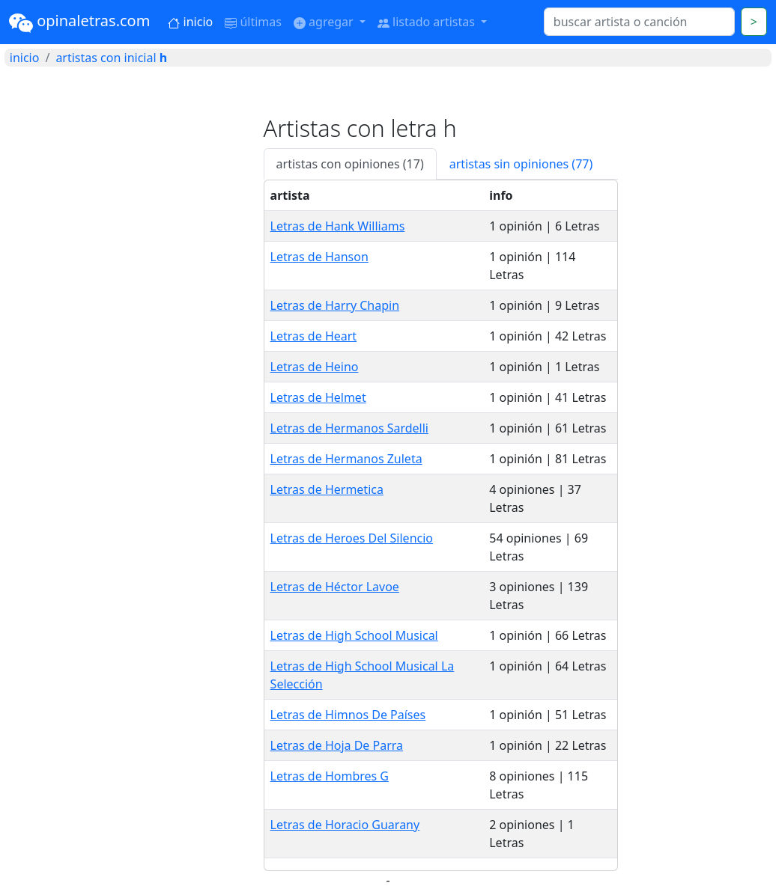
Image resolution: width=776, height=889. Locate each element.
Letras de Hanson (319, 256)
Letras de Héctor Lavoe (334, 586)
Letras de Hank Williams (337, 226)
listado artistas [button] (428, 21)
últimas (253, 21)
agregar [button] (325, 21)
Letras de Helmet (318, 397)
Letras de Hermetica (327, 489)
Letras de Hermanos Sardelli (349, 428)
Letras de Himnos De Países (348, 714)
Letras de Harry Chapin (335, 305)
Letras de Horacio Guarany (345, 824)
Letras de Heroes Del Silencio (351, 538)
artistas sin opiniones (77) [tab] (521, 164)
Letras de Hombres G (329, 776)
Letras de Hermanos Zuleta (346, 458)
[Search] (639, 21)
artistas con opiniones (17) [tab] (350, 164)
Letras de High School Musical (354, 635)
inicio (190, 21)
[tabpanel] (441, 525)
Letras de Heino (314, 366)
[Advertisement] (129, 208)
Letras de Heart (313, 336)
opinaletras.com (79, 22)
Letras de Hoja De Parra (337, 745)
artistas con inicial (111, 57)
